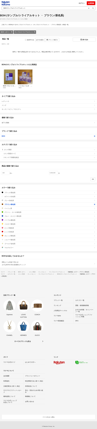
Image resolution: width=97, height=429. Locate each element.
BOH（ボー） (6, 32)
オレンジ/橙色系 (48, 236)
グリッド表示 (52, 40)
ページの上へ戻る (49, 417)
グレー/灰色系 (48, 200)
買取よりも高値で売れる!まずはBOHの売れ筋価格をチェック (48, 263)
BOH (48, 136)
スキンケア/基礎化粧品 (49, 157)
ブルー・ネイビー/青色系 (48, 216)
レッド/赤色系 (48, 232)
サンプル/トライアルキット (25, 32)
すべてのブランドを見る (22, 341)
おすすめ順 (40, 40)
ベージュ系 (48, 208)
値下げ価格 (48, 122)
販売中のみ (29, 40)
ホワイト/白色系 (48, 196)
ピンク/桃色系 (48, 228)
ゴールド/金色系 (48, 244)
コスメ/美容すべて (49, 153)
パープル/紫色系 (48, 220)
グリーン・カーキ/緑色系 (48, 212)
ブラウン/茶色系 (48, 204)
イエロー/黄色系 (48, 224)
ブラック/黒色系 (48, 192)
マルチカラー (48, 247)
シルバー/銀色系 (48, 240)
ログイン (82, 3)
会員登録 (91, 3)
